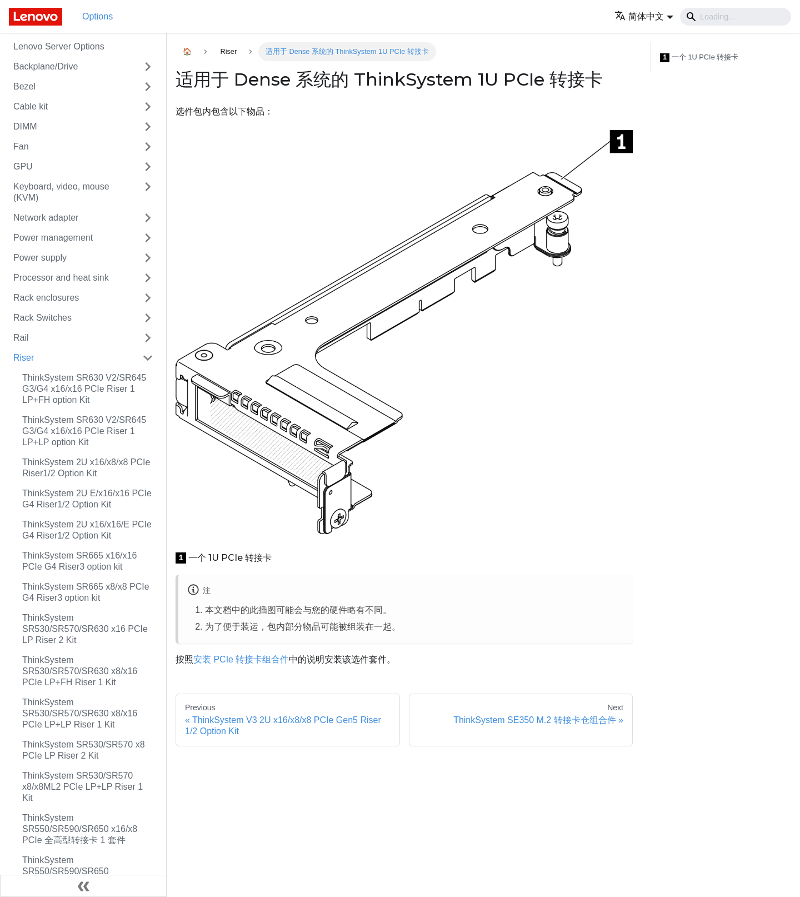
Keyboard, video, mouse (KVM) (61, 192)
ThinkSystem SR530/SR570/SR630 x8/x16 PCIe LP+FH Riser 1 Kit (79, 671)
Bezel (24, 86)
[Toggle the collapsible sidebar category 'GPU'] (147, 167)
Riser (23, 357)
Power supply (40, 257)
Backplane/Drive (45, 66)
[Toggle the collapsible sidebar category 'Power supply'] (147, 258)
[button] (643, 16)
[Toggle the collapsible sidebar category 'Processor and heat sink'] (147, 278)
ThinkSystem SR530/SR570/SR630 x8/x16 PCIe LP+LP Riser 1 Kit (79, 713)
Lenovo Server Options (58, 46)
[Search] (735, 17)
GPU (23, 166)
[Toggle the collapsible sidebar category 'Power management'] (147, 238)
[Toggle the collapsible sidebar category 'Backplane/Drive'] (147, 67)
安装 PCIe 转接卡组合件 (241, 659)
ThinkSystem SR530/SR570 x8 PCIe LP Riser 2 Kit (83, 750)
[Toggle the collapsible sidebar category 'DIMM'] (147, 127)
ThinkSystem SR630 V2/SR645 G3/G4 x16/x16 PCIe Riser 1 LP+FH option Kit (84, 389)
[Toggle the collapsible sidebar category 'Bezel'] (147, 87)
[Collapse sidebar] (83, 886)
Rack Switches (42, 317)
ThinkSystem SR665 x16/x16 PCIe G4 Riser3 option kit (79, 561)
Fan (21, 146)
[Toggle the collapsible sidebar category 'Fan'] (147, 147)
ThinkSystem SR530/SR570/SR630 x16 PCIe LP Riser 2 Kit (85, 629)
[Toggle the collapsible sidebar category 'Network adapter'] (147, 218)
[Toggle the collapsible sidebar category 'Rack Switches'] (147, 318)
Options (97, 16)
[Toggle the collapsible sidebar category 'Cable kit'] (147, 107)
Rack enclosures (46, 297)
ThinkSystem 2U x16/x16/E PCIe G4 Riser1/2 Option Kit (87, 530)
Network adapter (45, 217)
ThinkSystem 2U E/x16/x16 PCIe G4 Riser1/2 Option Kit (87, 499)
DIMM (25, 126)
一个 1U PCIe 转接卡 (699, 57)
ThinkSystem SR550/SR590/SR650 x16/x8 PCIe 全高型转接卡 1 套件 (79, 829)
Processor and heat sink (61, 277)
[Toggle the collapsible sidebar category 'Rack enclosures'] (147, 298)
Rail (21, 337)
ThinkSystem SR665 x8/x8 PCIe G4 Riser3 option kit (85, 592)
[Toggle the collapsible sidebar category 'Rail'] (147, 338)
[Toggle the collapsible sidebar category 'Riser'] (147, 358)
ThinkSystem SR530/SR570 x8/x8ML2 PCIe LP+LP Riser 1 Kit (82, 787)
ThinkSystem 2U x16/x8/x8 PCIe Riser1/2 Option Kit (86, 467)
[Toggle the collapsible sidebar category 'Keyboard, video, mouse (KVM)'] (147, 192)
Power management (53, 237)
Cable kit (30, 106)
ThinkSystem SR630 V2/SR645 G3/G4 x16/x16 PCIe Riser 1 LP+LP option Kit (84, 431)
